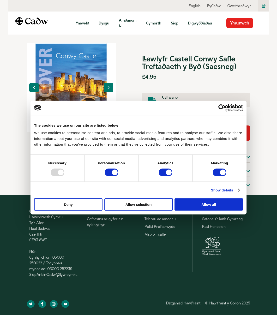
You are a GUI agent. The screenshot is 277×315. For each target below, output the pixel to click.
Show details (222, 190)
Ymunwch (239, 22)
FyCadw (214, 6)
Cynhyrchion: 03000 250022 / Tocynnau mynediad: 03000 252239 (50, 263)
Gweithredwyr (239, 6)
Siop (174, 23)
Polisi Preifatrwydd (160, 226)
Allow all (208, 204)
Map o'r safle (155, 234)
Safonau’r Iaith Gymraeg (222, 219)
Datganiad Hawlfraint (183, 303)
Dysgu (104, 23)
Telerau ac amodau (160, 219)
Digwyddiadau (200, 23)
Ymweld (82, 23)
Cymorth (153, 23)
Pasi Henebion (214, 226)
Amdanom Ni (128, 23)
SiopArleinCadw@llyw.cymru (53, 274)
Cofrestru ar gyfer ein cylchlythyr (105, 222)
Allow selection (138, 204)
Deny (68, 204)
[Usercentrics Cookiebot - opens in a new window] (222, 107)
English (194, 6)
